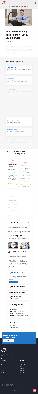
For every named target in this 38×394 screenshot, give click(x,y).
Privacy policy (14, 392)
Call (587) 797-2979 (9, 340)
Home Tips (22, 370)
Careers (2, 368)
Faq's (2, 370)
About (2, 363)
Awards (2, 365)
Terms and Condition (22, 392)
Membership (22, 368)
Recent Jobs (22, 372)
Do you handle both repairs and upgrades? (18, 273)
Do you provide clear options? (17, 293)
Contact (2, 372)
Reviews (2, 366)
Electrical (21, 366)
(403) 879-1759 (15, 325)
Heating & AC (22, 365)
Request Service (16, 327)
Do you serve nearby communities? (15, 297)
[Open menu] (35, 3)
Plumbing (21, 363)
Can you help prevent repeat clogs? (17, 287)
